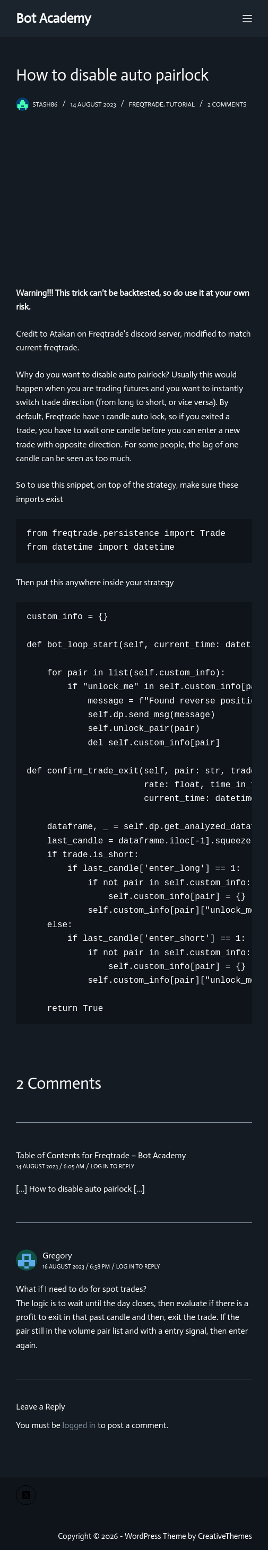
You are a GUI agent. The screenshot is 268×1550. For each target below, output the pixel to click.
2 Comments (227, 104)
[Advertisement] (134, 191)
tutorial (180, 104)
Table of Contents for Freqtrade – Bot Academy (101, 1155)
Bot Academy (53, 18)
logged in (79, 1425)
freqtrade (146, 104)
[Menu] (247, 18)
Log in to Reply (112, 1166)
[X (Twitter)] (26, 1495)
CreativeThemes (225, 1536)
